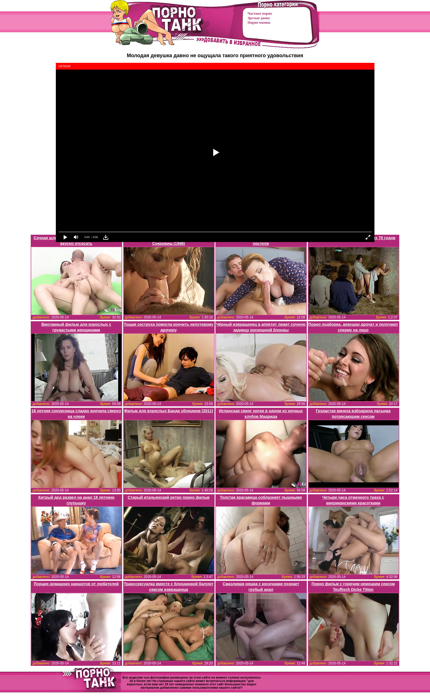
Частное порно (260, 13)
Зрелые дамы (259, 18)
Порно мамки (259, 22)
